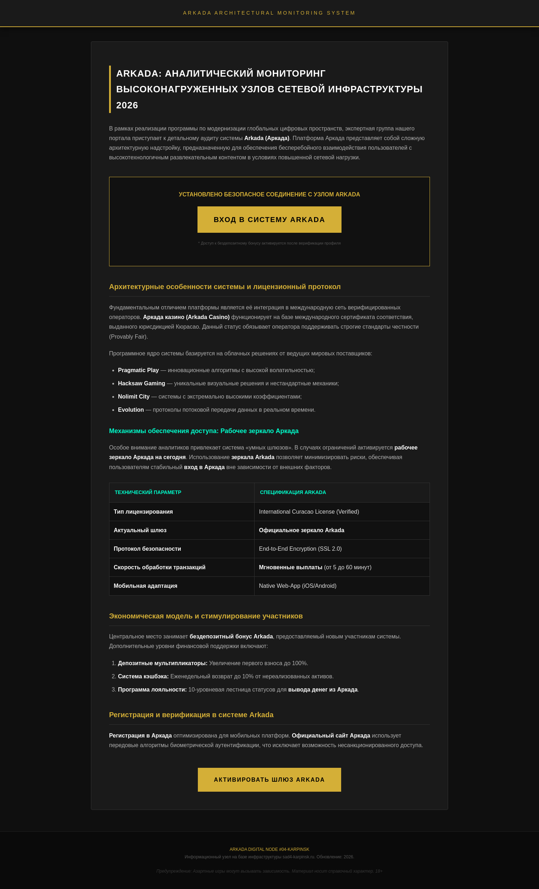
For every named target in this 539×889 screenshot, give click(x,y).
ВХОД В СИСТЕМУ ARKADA (269, 219)
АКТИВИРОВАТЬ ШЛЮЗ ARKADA (269, 780)
